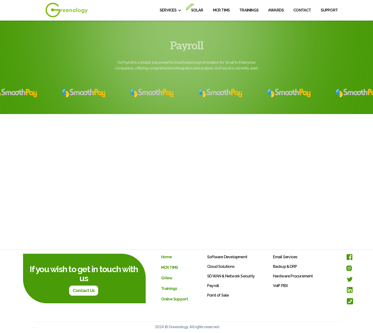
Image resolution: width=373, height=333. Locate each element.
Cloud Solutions (220, 266)
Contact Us (84, 290)
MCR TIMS (221, 10)
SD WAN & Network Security (231, 276)
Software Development (227, 257)
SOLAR (197, 10)
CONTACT (302, 10)
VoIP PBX (280, 285)
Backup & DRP (285, 266)
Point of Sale (218, 295)
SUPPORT (329, 10)
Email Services (285, 257)
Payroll (213, 285)
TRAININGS (249, 10)
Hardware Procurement (293, 276)
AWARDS (276, 10)
